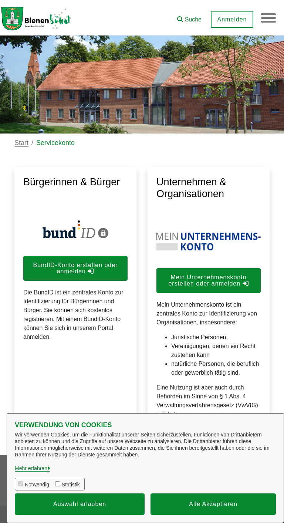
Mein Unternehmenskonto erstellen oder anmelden (208, 280)
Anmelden (232, 19)
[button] (189, 17)
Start (21, 142)
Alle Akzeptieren (213, 504)
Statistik (71, 484)
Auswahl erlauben (79, 504)
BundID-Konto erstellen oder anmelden (75, 268)
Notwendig (37, 484)
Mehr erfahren (31, 468)
